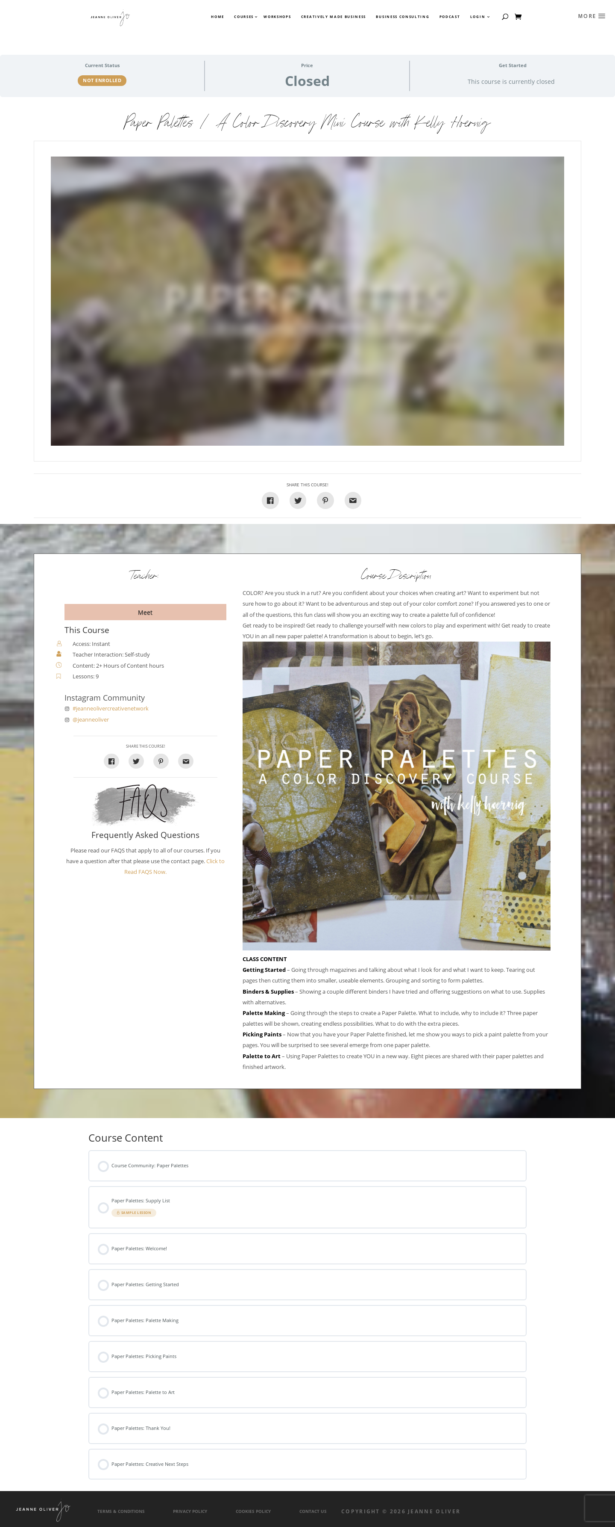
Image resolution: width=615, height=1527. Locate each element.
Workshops (277, 16)
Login (477, 16)
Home (217, 16)
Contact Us (313, 1511)
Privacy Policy (190, 1511)
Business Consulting (402, 16)
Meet (145, 612)
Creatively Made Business (333, 16)
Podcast (449, 16)
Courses (243, 16)
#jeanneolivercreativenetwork (111, 708)
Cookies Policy (253, 1511)
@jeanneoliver (91, 719)
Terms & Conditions (121, 1511)
